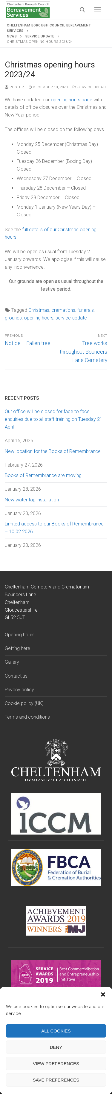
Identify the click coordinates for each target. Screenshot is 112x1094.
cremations (63, 310)
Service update (90, 87)
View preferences (56, 1063)
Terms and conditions (27, 717)
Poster (14, 87)
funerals (85, 310)
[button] (103, 994)
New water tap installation (32, 500)
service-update (71, 318)
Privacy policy (19, 689)
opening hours (38, 318)
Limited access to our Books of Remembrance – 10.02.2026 (54, 527)
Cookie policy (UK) (24, 703)
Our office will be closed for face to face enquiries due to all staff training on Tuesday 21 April (53, 419)
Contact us (16, 676)
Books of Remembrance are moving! (43, 475)
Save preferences (56, 1079)
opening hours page (71, 100)
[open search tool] (82, 9)
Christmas (38, 310)
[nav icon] (97, 10)
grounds (13, 318)
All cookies (56, 1030)
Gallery (12, 662)
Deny (56, 1047)
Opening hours (20, 634)
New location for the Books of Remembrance (53, 451)
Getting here (17, 648)
